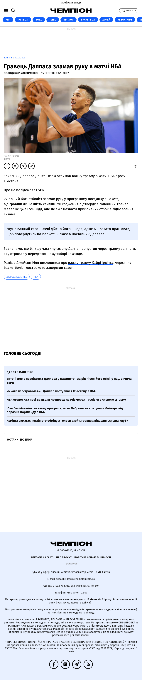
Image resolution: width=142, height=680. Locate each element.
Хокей (106, 19)
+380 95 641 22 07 (77, 592)
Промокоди (71, 563)
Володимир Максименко (21, 73)
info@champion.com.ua (81, 579)
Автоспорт (125, 19)
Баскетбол (88, 19)
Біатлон (68, 19)
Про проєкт (64, 557)
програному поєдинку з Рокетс (92, 199)
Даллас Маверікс (16, 276)
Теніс (52, 19)
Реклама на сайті (42, 557)
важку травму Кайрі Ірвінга (90, 263)
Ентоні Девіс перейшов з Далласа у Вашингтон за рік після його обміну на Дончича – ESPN (70, 380)
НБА (35, 276)
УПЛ (8, 19)
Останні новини (19, 439)
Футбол (23, 19)
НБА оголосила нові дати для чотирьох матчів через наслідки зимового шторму (66, 400)
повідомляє (25, 190)
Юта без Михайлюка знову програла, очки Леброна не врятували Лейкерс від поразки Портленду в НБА (65, 410)
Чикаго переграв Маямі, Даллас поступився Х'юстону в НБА (51, 391)
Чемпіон (8, 58)
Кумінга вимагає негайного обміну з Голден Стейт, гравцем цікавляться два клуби (67, 421)
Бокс (39, 19)
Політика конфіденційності (92, 557)
